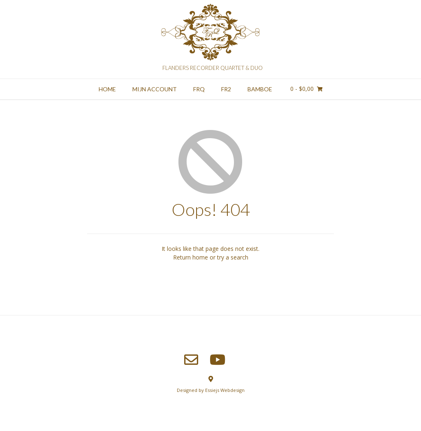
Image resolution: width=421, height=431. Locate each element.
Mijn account (154, 89)
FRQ (199, 89)
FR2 (226, 89)
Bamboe (260, 89)
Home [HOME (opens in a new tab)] (107, 89)
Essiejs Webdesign (225, 390)
